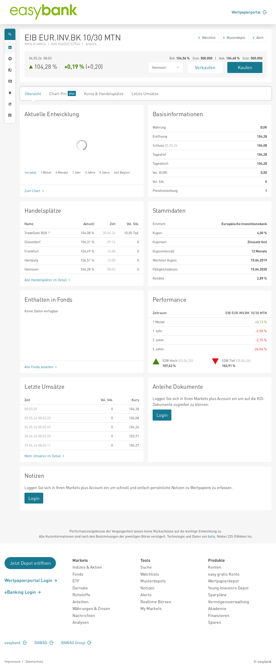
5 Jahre (104, 172)
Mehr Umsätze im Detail (44, 456)
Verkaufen (205, 67)
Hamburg (31, 260)
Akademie (217, 608)
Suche (146, 567)
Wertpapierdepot (223, 580)
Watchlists (149, 574)
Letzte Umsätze (145, 93)
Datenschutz (34, 661)
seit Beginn (122, 172)
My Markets (151, 608)
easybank (16, 642)
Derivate (80, 587)
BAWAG (43, 642)
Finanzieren (218, 615)
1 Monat (46, 172)
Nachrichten (83, 615)
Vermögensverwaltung (228, 601)
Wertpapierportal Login (31, 580)
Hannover (31, 269)
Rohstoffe (81, 594)
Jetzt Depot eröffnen (30, 563)
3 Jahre (90, 172)
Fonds (77, 574)
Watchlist (206, 37)
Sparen (214, 622)
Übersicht (33, 93)
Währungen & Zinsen (91, 608)
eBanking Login (23, 592)
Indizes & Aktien (87, 567)
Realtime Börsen (155, 601)
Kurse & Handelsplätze (103, 93)
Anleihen (80, 601)
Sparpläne (217, 594)
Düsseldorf (32, 242)
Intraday (30, 172)
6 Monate (61, 172)
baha (211, 536)
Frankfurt (31, 251)
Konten (214, 567)
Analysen (80, 622)
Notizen (147, 587)
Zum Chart (34, 190)
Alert (258, 37)
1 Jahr (76, 172)
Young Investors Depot (228, 587)
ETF (75, 580)
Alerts (145, 594)
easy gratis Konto (224, 574)
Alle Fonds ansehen (41, 367)
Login (162, 415)
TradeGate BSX (37, 233)
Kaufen (245, 67)
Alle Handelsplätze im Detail (47, 280)
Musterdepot (233, 37)
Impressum (13, 661)
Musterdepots (153, 580)
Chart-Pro (62, 93)
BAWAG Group (76, 642)
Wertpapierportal (249, 11)
